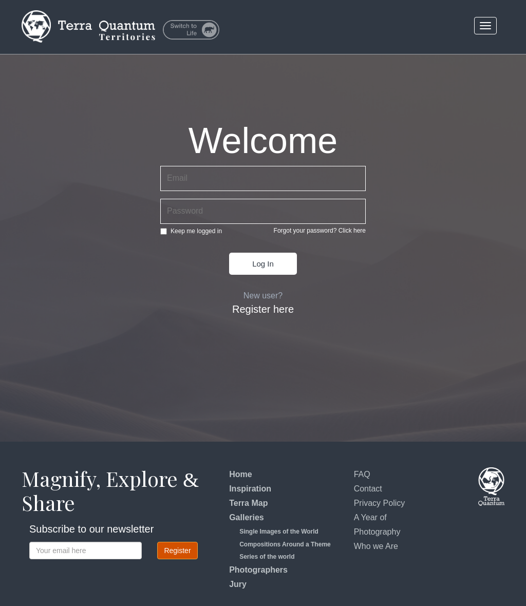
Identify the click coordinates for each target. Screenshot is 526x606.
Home (240, 474)
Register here (263, 309)
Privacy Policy (379, 503)
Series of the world (266, 556)
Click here (352, 230)
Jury (238, 584)
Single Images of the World (278, 531)
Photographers (258, 569)
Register (177, 550)
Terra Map (248, 503)
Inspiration (250, 488)
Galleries (246, 517)
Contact (368, 488)
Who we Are (376, 546)
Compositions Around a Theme (285, 544)
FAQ (362, 474)
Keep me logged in (191, 231)
